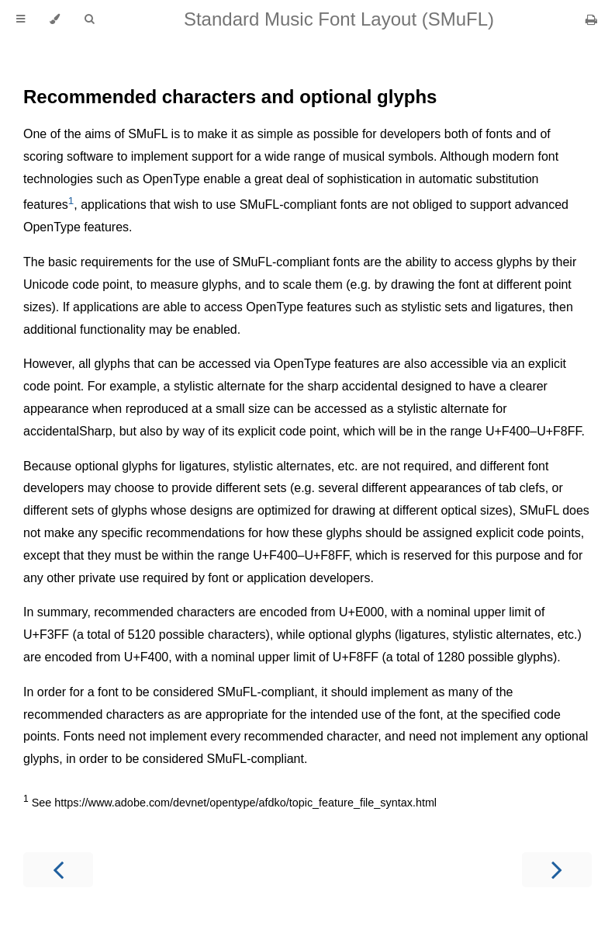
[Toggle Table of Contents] (20, 19)
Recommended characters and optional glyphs (230, 96)
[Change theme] (54, 19)
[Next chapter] (557, 869)
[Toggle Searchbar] (89, 19)
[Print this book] (591, 19)
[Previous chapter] (58, 869)
